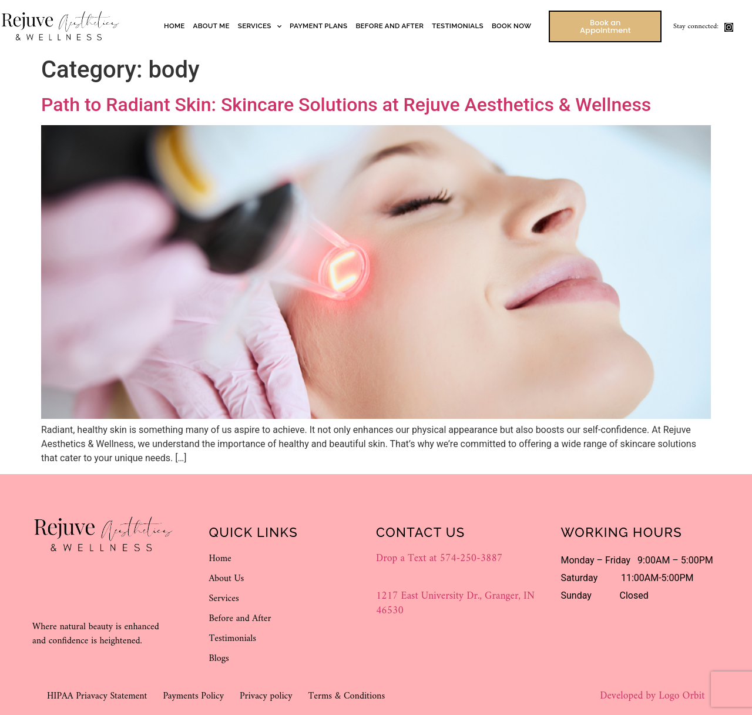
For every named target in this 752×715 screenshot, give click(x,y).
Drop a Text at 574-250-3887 (439, 558)
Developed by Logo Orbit (652, 696)
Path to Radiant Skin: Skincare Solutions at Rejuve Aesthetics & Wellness (346, 104)
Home (174, 26)
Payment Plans (318, 26)
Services (259, 26)
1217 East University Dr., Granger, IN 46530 (455, 603)
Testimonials (458, 26)
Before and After (389, 26)
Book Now (511, 26)
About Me (211, 26)
